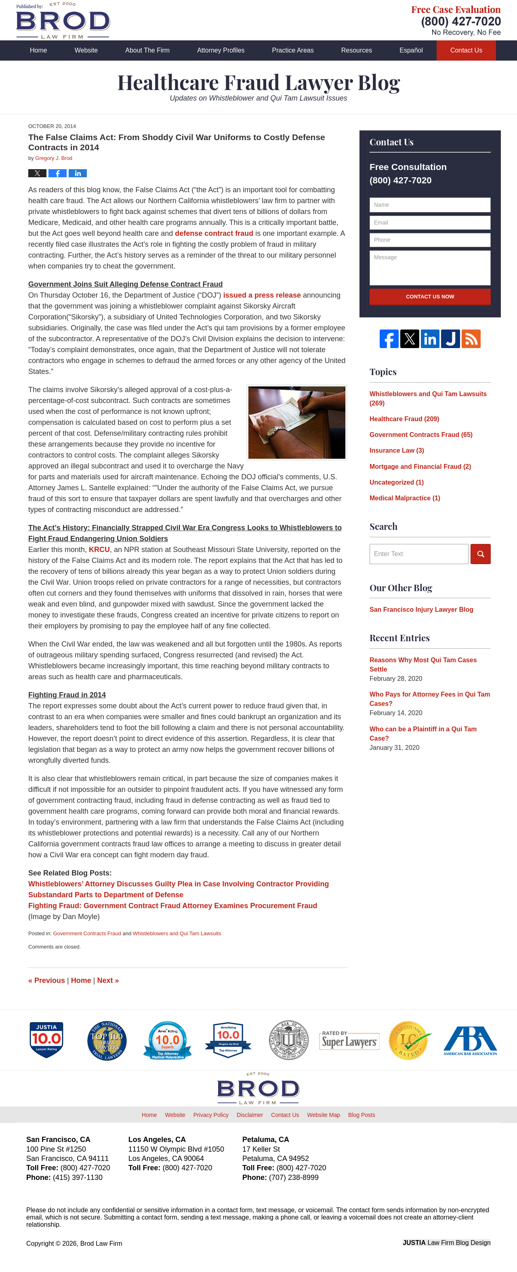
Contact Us (466, 50)
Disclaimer (250, 1115)
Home (38, 50)
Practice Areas (293, 50)
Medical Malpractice (405, 498)
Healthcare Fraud (404, 419)
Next (108, 980)
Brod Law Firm (101, 1243)
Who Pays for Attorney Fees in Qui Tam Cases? (430, 699)
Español (411, 50)
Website (86, 50)
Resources (356, 50)
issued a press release (261, 295)
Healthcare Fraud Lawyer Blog (63, 20)
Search (481, 554)
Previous (46, 980)
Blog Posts (361, 1115)
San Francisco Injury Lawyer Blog (421, 609)
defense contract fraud (214, 233)
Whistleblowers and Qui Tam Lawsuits (177, 933)
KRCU (99, 550)
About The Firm (147, 50)
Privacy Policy (211, 1115)
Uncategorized (397, 482)
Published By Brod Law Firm (456, 20)
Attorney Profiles (220, 50)
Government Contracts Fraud (87, 933)
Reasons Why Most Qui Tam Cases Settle (423, 665)
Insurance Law (397, 450)
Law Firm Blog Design (447, 1242)
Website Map (323, 1115)
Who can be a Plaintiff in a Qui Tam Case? (423, 734)
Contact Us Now (430, 297)
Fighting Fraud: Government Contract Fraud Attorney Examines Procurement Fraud (172, 906)
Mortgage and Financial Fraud (420, 466)
